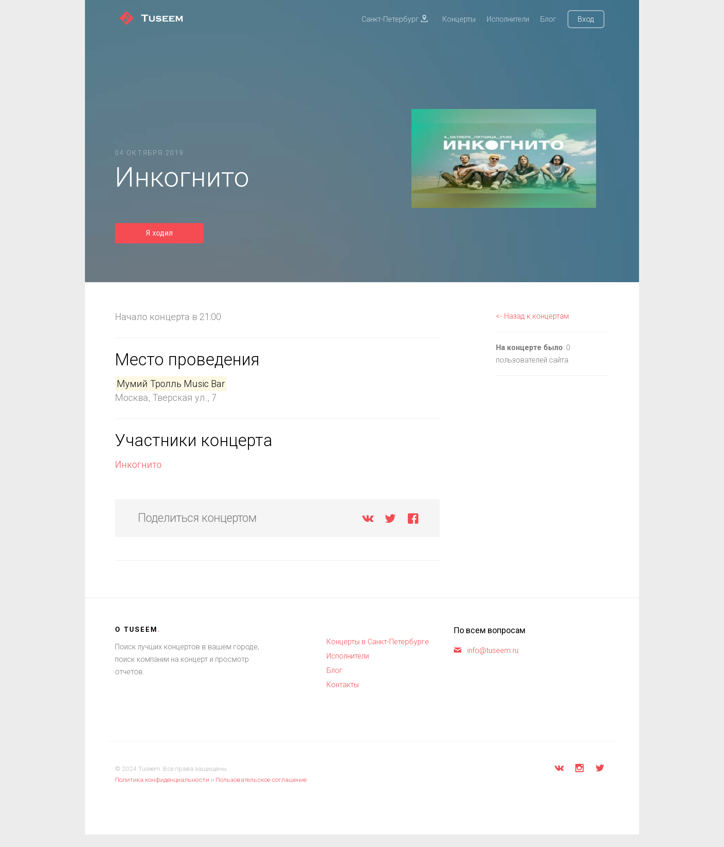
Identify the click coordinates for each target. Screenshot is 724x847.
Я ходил (159, 233)
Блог (548, 19)
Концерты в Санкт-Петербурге (377, 641)
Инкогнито (138, 464)
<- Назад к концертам (532, 316)
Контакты (342, 684)
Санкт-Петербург (395, 19)
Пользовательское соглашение (261, 779)
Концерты (459, 19)
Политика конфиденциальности (162, 779)
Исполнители (508, 19)
